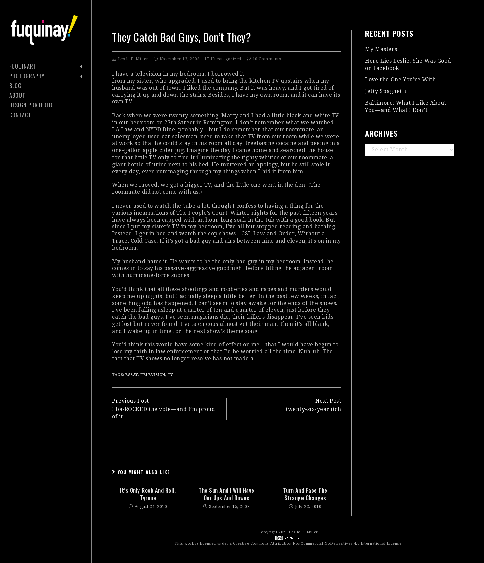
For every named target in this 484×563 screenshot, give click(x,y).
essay (131, 375)
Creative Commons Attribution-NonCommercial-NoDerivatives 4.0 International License (317, 543)
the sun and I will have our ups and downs (226, 494)
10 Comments (267, 59)
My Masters (381, 49)
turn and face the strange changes (305, 494)
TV (170, 375)
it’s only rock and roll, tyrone (148, 494)
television (152, 375)
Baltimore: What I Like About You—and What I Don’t (405, 106)
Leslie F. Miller (133, 59)
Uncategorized (226, 59)
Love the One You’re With (400, 79)
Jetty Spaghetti (385, 91)
